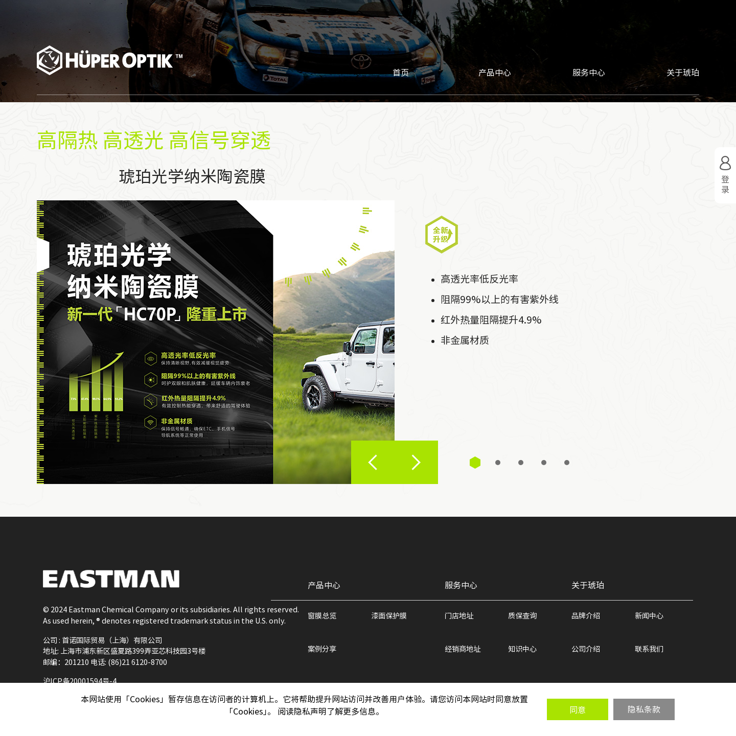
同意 (577, 710)
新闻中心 (649, 615)
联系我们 (649, 649)
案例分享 (322, 649)
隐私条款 (644, 709)
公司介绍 (585, 649)
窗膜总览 (322, 615)
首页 (401, 72)
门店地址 (459, 615)
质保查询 (522, 615)
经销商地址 (462, 649)
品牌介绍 (585, 615)
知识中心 (522, 649)
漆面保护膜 (389, 615)
